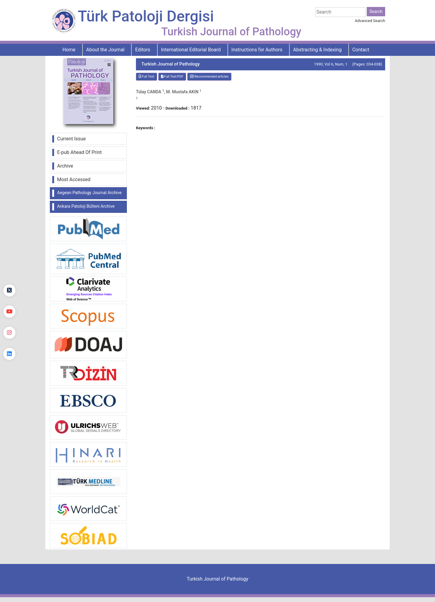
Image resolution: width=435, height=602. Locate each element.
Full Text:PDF (172, 76)
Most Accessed (73, 179)
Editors (142, 50)
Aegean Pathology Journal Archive (89, 192)
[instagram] (9, 333)
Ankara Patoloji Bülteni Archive (85, 206)
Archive (65, 166)
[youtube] (9, 312)
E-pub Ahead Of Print (79, 152)
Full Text (146, 76)
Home (69, 50)
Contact (360, 50)
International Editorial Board (191, 50)
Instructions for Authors (256, 50)
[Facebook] (9, 269)
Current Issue (71, 139)
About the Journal (105, 50)
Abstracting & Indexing (317, 50)
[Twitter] (9, 290)
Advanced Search (370, 20)
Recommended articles (209, 76)
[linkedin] (9, 354)
